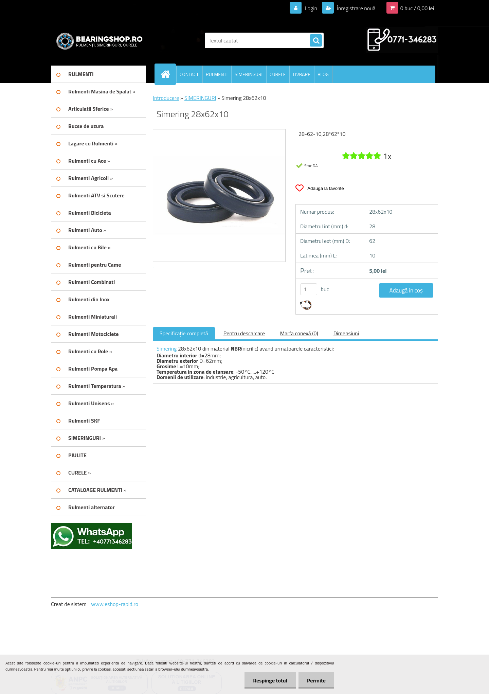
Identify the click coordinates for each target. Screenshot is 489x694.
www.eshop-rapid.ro (114, 604)
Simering (167, 348)
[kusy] (308, 289)
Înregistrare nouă (356, 8)
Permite (316, 680)
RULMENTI (217, 74)
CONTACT (189, 74)
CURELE (278, 74)
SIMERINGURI (248, 74)
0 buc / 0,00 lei (417, 8)
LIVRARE (301, 74)
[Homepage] (168, 74)
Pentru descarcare (244, 333)
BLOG (323, 74)
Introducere (166, 98)
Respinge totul (270, 680)
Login (311, 8)
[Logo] (97, 40)
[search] (316, 40)
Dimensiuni (346, 333)
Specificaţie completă (184, 333)
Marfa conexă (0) (299, 333)
